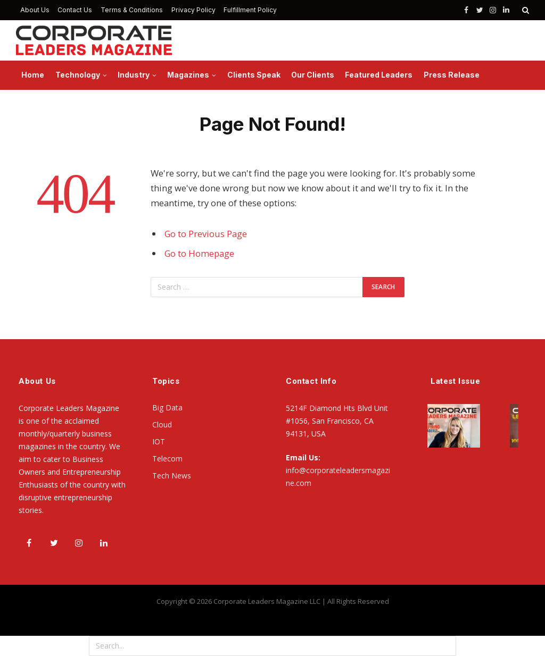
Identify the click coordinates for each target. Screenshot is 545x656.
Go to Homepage (199, 253)
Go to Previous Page (205, 234)
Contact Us (74, 10)
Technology (77, 74)
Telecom (167, 458)
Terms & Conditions (132, 10)
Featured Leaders (378, 74)
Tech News (171, 475)
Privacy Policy (193, 10)
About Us (34, 10)
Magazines (188, 74)
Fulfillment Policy (250, 10)
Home (32, 74)
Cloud (162, 424)
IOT (158, 441)
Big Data (167, 407)
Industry (134, 74)
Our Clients (312, 74)
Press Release (452, 74)
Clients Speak (253, 74)
